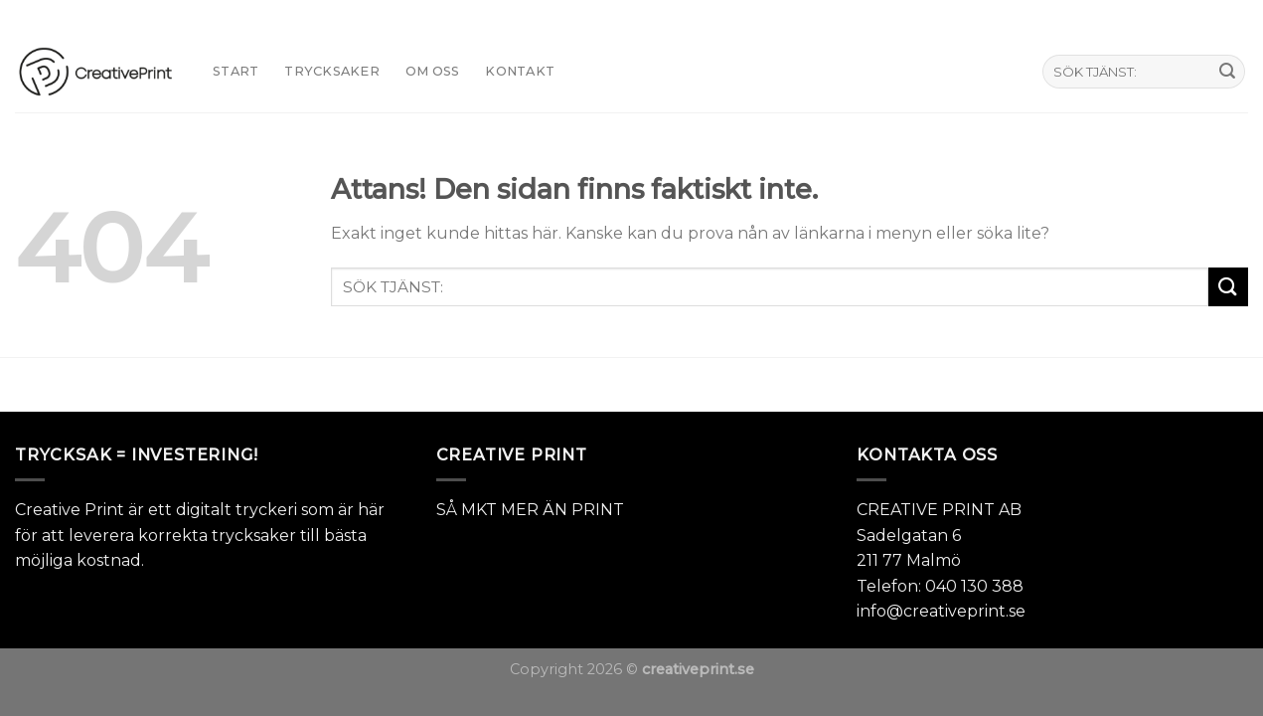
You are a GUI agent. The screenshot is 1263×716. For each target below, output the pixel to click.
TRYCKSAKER (332, 71)
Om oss (432, 71)
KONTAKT (519, 71)
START (235, 71)
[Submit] (1227, 72)
